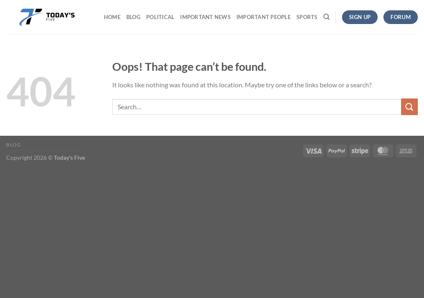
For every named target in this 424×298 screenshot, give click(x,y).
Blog (133, 17)
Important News (205, 17)
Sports (307, 17)
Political (160, 17)
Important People (263, 17)
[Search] (326, 17)
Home (112, 17)
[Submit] (409, 107)
